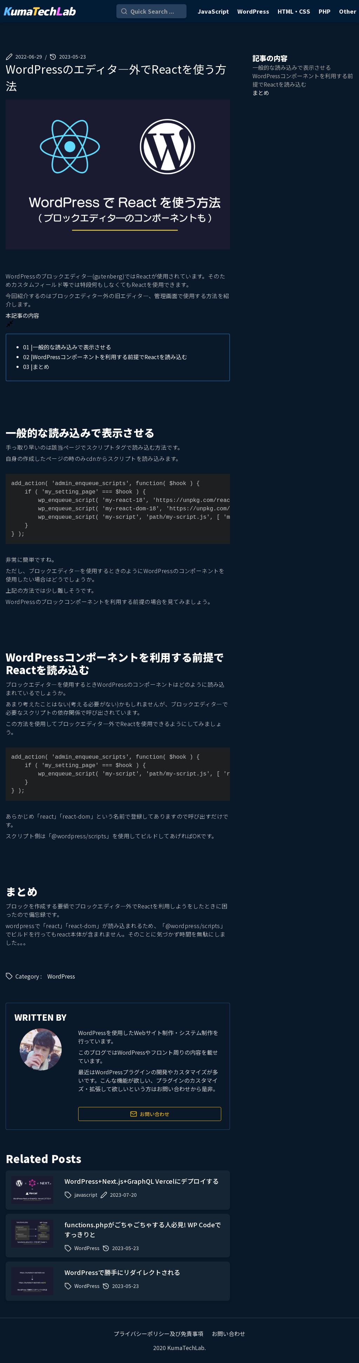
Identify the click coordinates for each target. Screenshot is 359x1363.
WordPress (253, 11)
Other (347, 11)
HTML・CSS (294, 11)
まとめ (36, 366)
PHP (325, 11)
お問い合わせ (149, 1113)
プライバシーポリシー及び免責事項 (158, 1333)
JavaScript (213, 11)
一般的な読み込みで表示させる (67, 347)
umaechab (39, 11)
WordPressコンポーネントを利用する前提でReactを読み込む (105, 356)
